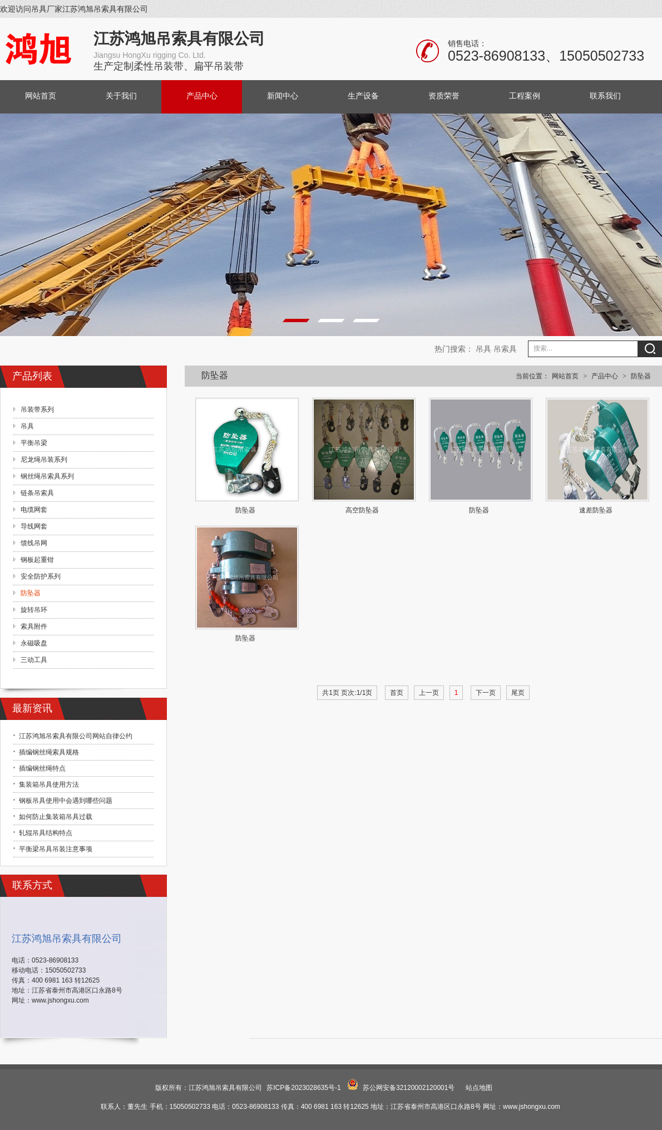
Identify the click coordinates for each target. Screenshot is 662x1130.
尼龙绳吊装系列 (44, 459)
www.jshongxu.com (60, 1000)
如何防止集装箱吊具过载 (55, 817)
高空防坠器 (362, 510)
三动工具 (34, 660)
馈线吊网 (34, 543)
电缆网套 (34, 510)
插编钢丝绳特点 (42, 768)
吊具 (483, 348)
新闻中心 (282, 96)
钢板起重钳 (37, 560)
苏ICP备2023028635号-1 (303, 1088)
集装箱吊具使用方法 (49, 784)
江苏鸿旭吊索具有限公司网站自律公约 (75, 736)
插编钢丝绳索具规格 (49, 752)
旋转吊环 (34, 610)
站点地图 (479, 1088)
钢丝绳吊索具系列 (47, 476)
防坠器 (641, 376)
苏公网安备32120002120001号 (408, 1088)
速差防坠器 (595, 510)
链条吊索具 (37, 493)
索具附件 (34, 626)
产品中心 (202, 96)
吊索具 (505, 348)
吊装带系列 (37, 409)
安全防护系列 (41, 576)
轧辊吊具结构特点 (45, 833)
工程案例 (524, 96)
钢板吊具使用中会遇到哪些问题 (65, 801)
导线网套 (34, 526)
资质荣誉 (444, 96)
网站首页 (40, 96)
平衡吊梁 (34, 443)
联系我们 (605, 96)
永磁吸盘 (34, 643)
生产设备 (363, 96)
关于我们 (121, 96)
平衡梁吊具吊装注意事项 (55, 849)
